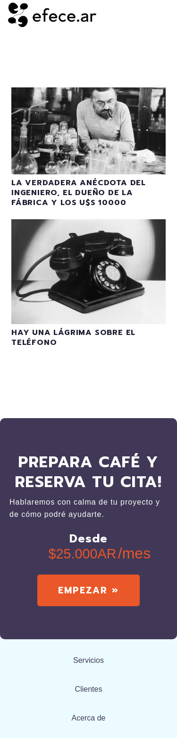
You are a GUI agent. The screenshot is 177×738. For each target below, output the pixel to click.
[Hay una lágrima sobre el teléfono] (88, 225)
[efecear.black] (52, 14)
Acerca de (88, 718)
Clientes (88, 689)
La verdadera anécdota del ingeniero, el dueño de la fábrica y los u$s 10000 (78, 192)
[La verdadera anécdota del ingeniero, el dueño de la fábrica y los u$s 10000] (88, 93)
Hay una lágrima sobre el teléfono (73, 337)
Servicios (88, 660)
